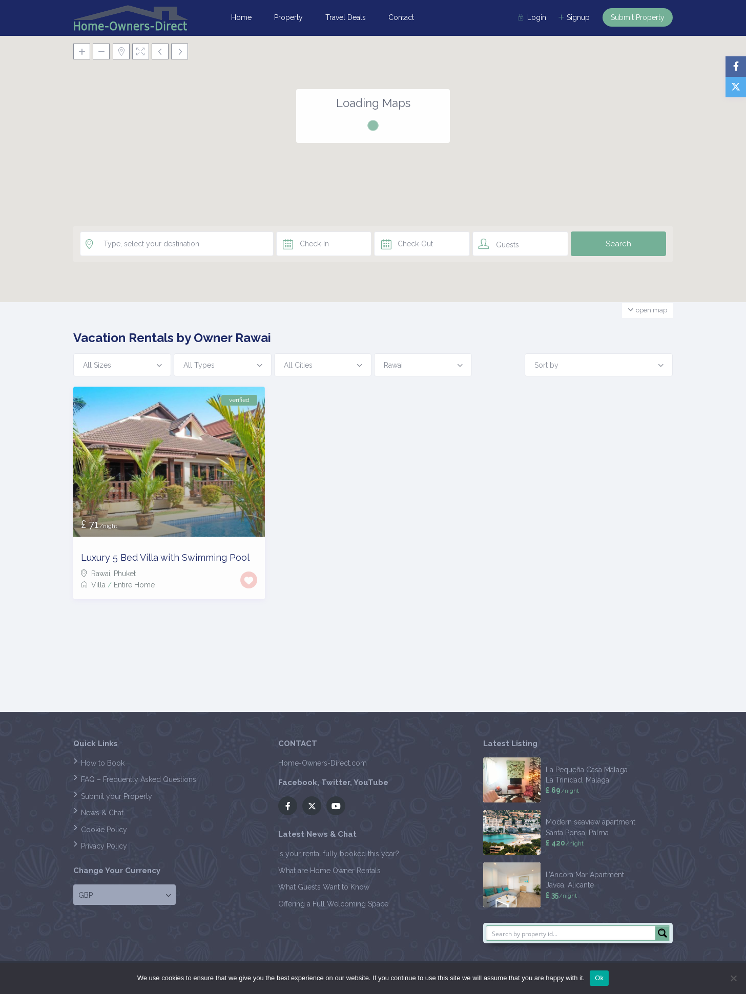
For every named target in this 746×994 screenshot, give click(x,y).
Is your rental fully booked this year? (338, 854)
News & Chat (102, 813)
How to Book (103, 763)
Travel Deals (345, 17)
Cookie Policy (104, 830)
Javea (555, 885)
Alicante (581, 885)
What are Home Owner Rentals (329, 870)
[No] (733, 978)
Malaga (597, 780)
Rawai (100, 573)
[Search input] (571, 933)
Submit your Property (116, 796)
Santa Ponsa (565, 833)
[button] (373, 156)
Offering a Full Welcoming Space (333, 904)
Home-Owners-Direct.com (322, 763)
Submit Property (638, 17)
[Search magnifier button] (662, 933)
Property (288, 17)
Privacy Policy (104, 846)
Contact (401, 17)
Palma (599, 833)
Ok (599, 978)
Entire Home (134, 585)
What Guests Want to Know (323, 887)
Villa (98, 585)
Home (241, 17)
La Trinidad (564, 780)
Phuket (125, 573)
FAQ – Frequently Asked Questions (138, 779)
